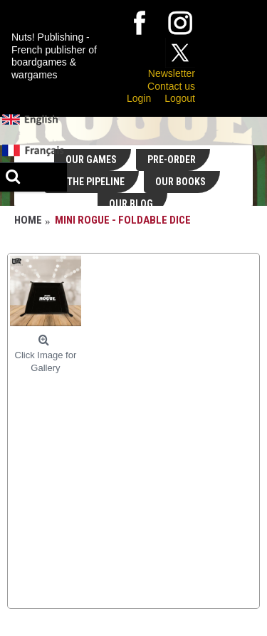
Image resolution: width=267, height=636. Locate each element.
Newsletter (171, 73)
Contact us (171, 86)
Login (139, 98)
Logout (179, 98)
